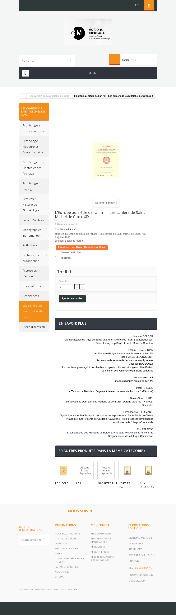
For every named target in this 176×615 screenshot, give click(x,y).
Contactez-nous (65, 538)
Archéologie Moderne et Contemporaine (33, 146)
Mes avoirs (98, 547)
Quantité (64, 281)
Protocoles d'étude (30, 273)
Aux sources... (147, 485)
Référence (61, 224)
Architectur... (108, 483)
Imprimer (66, 257)
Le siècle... (62, 483)
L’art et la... (124, 485)
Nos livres (62, 571)
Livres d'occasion (34, 327)
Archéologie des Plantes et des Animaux (33, 167)
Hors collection (32, 286)
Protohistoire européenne (31, 258)
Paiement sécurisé (67, 566)
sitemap (60, 576)
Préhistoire (30, 245)
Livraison (61, 543)
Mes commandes (101, 533)
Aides (58, 553)
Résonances (31, 296)
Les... (79, 483)
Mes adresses (100, 552)
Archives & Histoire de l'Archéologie (31, 204)
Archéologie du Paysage (32, 186)
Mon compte (100, 525)
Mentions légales (66, 548)
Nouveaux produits (68, 533)
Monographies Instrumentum (32, 232)
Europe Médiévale (34, 220)
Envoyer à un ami (71, 252)
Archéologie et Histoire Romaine (34, 128)
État (57, 229)
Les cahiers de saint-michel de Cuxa (49, 96)
